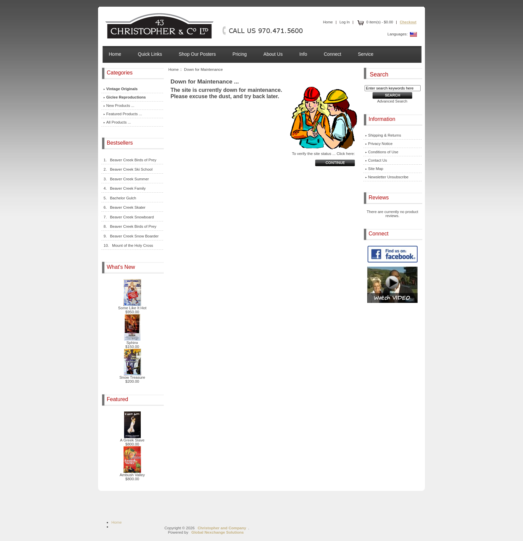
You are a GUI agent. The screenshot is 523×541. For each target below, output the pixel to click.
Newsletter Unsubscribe (387, 177)
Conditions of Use (382, 152)
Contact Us (376, 160)
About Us (273, 54)
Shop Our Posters (197, 54)
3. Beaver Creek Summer (126, 179)
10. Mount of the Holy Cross (128, 245)
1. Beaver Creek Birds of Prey (129, 160)
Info (303, 54)
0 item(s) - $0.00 (374, 22)
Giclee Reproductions (124, 97)
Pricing (239, 54)
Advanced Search (392, 101)
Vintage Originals (120, 89)
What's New (121, 267)
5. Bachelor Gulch (119, 198)
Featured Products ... (122, 114)
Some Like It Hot (132, 306)
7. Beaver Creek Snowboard (128, 217)
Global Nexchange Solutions (217, 532)
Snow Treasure (132, 375)
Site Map (374, 169)
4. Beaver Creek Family (124, 188)
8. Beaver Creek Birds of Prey (129, 226)
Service (366, 54)
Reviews (379, 197)
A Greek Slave (132, 438)
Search (379, 74)
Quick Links (150, 54)
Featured (118, 399)
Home (328, 22)
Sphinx (132, 341)
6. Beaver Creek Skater (124, 207)
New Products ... (118, 106)
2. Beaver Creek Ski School (128, 169)
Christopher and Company (221, 528)
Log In (345, 22)
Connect (332, 54)
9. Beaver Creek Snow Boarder (131, 236)
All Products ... (117, 122)
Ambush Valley (132, 473)
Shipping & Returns (383, 135)
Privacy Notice (379, 144)
